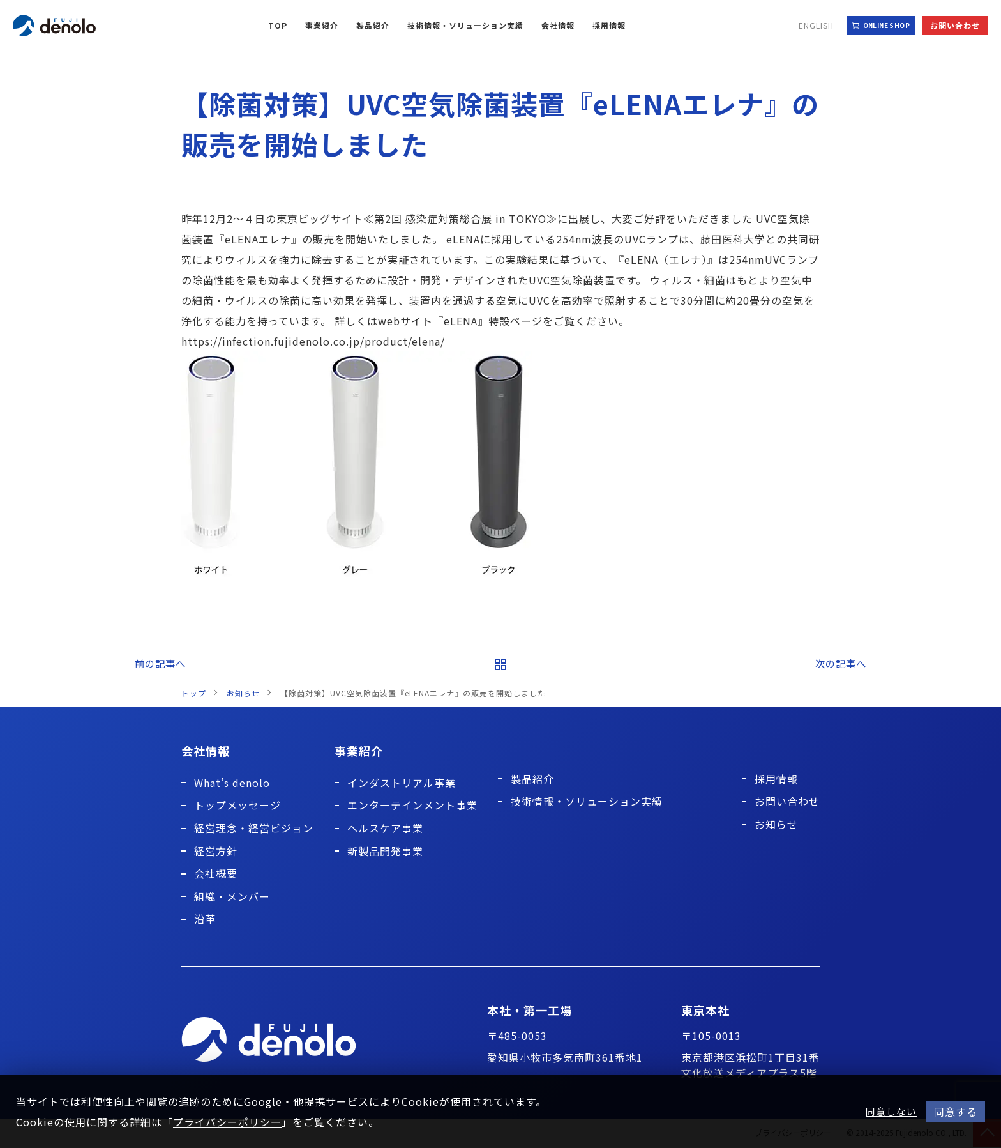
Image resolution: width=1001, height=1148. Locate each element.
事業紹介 (321, 25)
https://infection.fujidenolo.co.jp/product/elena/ (313, 341)
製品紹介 (372, 25)
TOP (277, 25)
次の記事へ (841, 663)
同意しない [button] (891, 1111)
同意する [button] (955, 1111)
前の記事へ (160, 663)
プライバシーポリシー (227, 1121)
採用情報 (609, 25)
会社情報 (558, 25)
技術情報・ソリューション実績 (465, 25)
